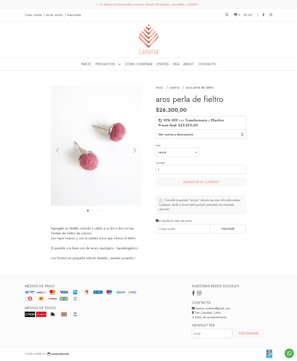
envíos (163, 64)
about (188, 64)
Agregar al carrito (201, 182)
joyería (175, 87)
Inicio (86, 64)
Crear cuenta (33, 15)
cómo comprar (138, 64)
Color (158, 145)
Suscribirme (248, 333)
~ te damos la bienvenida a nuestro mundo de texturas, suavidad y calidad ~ (148, 4)
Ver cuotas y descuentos (175, 134)
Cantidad (160, 162)
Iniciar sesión (54, 15)
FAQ (176, 64)
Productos (108, 64)
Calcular (227, 229)
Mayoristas (74, 15)
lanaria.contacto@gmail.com (211, 308)
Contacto (207, 64)
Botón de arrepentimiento (209, 317)
